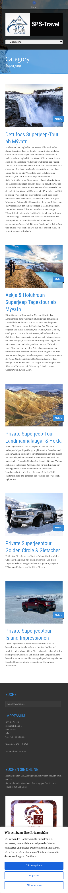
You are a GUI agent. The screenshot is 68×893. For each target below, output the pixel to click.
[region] (34, 860)
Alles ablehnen (34, 885)
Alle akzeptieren (34, 865)
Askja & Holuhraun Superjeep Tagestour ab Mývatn (30, 302)
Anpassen (34, 875)
